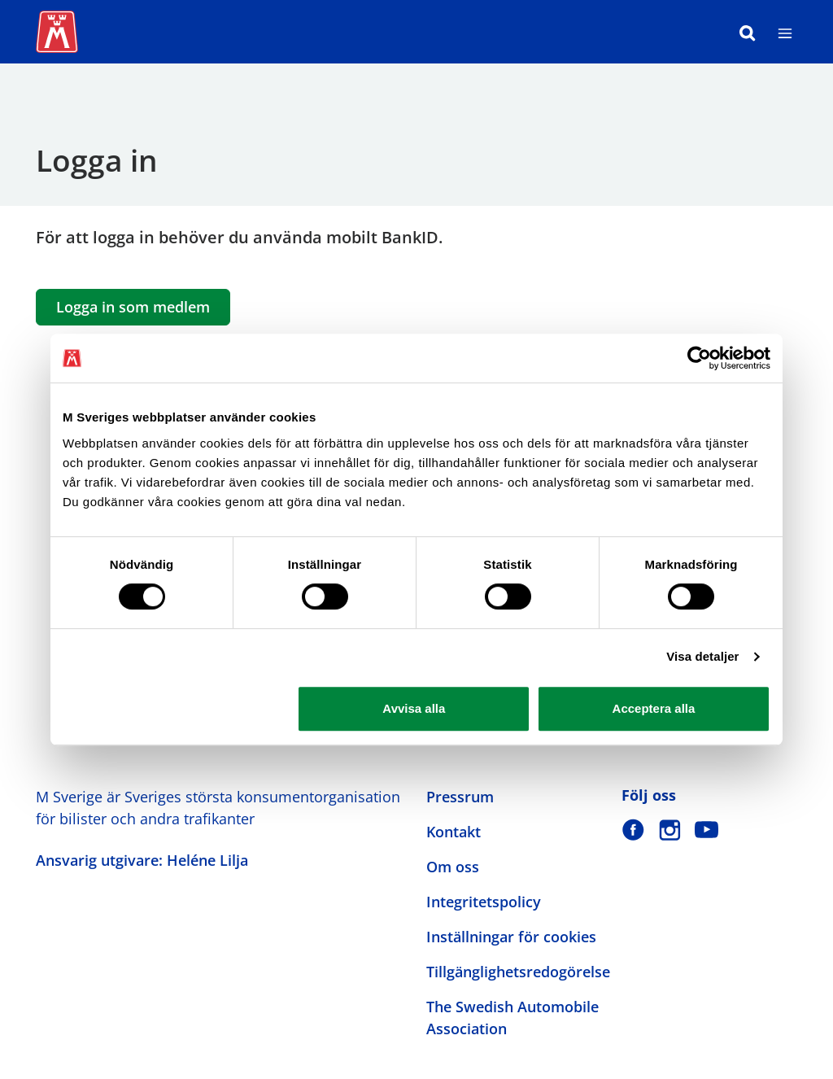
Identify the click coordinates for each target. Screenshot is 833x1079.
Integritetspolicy (483, 901)
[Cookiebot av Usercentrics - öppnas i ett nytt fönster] (699, 358)
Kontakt (453, 831)
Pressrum (460, 796)
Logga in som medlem (133, 307)
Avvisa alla (413, 708)
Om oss (452, 866)
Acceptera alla (654, 708)
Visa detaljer (702, 656)
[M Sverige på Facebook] (633, 829)
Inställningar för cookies (511, 936)
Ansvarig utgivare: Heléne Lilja (142, 860)
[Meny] (785, 32)
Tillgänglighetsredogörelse (518, 971)
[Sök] (747, 32)
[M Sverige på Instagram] (670, 829)
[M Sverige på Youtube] (706, 829)
